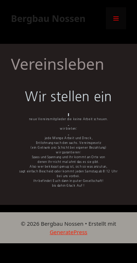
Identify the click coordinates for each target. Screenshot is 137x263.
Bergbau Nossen (48, 18)
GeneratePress (68, 232)
